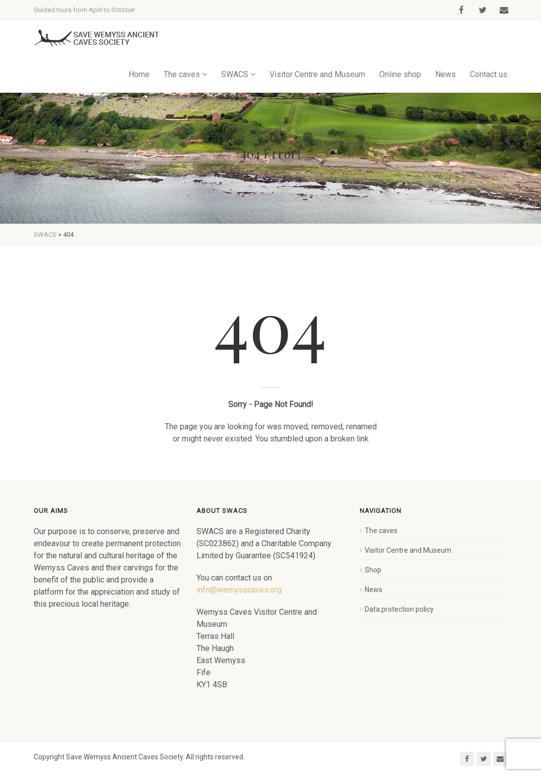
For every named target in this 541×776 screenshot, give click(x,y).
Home (139, 74)
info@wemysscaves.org (239, 590)
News (445, 74)
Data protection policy (399, 609)
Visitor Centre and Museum (317, 74)
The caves (182, 74)
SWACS (234, 74)
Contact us (488, 74)
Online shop (400, 74)
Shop (373, 570)
